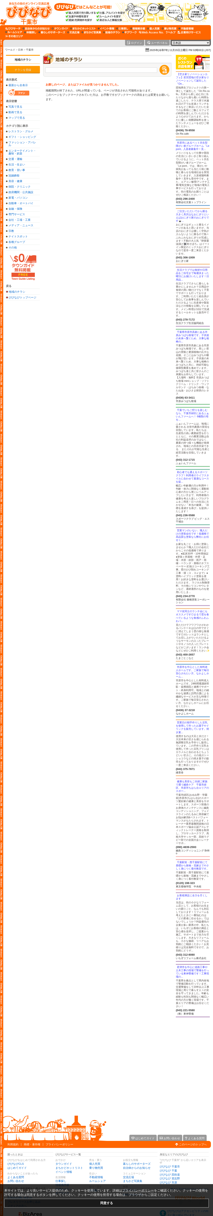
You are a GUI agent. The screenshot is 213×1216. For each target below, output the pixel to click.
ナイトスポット (18, 236)
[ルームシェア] (13, 32)
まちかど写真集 (132, 1181)
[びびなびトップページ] (27, 12)
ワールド (10, 49)
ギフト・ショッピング (22, 136)
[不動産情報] (186, 28)
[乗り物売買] (169, 28)
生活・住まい (16, 164)
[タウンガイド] (60, 28)
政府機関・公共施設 (20, 192)
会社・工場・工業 (19, 219)
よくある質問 (15, 1177)
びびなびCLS (15, 1163)
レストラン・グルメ (20, 131)
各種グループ (16, 242)
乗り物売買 (96, 1167)
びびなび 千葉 (168, 1170)
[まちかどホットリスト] (83, 28)
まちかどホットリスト (69, 1167)
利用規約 (12, 1144)
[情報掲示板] (137, 28)
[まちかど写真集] (91, 32)
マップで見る (16, 117)
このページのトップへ (193, 1144)
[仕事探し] (122, 28)
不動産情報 (96, 1177)
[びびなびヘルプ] (171, 32)
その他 (12, 247)
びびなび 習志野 (170, 1178)
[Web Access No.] (151, 32)
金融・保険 (15, 208)
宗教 (11, 231)
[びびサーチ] (13, 28)
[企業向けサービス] (189, 32)
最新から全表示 (18, 85)
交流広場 (128, 1177)
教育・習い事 (16, 170)
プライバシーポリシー (59, 1144)
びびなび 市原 (168, 1182)
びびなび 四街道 (170, 1174)
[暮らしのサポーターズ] (51, 32)
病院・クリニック (19, 186)
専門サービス (16, 214)
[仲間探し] (30, 32)
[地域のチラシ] (111, 32)
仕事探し (60, 1181)
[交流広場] (73, 32)
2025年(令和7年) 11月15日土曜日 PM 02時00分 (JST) (180, 50)
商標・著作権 (32, 1144)
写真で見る (15, 106)
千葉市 (30, 49)
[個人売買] (153, 28)
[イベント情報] (106, 28)
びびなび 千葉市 (170, 1166)
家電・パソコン (18, 197)
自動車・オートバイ (20, 203)
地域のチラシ (23, 59)
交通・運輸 (15, 159)
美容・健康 (15, 181)
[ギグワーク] (129, 32)
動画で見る (15, 112)
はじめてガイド (17, 1167)
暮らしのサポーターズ (137, 1163)
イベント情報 (63, 1171)
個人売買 (94, 1163)
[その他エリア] (14, 36)
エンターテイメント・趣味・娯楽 (22, 152)
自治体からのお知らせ (137, 1167)
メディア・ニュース (20, 225)
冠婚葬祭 (14, 175)
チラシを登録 (23, 69)
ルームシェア (97, 1181)
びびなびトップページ (22, 297)
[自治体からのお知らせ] (36, 28)
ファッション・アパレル (22, 144)
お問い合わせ (15, 1181)
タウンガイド (63, 1163)
